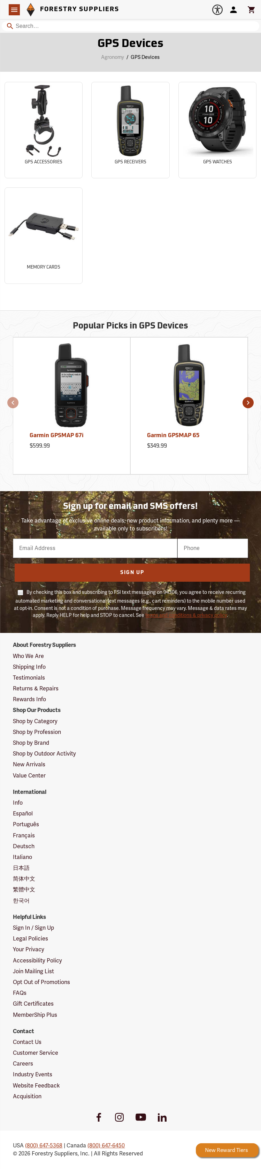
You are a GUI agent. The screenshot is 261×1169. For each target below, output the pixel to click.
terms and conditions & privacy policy (186, 615)
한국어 (21, 900)
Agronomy (112, 57)
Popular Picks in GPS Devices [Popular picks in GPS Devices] (130, 326)
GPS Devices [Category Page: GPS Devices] (130, 44)
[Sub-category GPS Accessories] (44, 130)
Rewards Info (29, 699)
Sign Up (132, 572)
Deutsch (23, 846)
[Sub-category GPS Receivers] (130, 130)
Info (18, 802)
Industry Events (32, 1074)
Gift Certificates (33, 1003)
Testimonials (29, 677)
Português (26, 824)
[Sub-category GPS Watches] (217, 130)
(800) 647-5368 (43, 1145)
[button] (12, 402)
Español (23, 813)
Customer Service (35, 1053)
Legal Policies (30, 938)
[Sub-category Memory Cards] (44, 235)
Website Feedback (36, 1085)
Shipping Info (29, 667)
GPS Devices (145, 57)
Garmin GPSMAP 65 (173, 436)
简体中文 (24, 878)
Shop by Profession (37, 732)
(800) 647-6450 (106, 1145)
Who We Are (28, 656)
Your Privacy (28, 949)
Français (24, 835)
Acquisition (27, 1096)
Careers (23, 1063)
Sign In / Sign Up (33, 927)
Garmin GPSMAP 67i (57, 436)
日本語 (21, 868)
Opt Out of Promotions (41, 982)
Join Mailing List (33, 971)
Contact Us (27, 1042)
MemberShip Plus (35, 1015)
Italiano (22, 857)
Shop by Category (35, 721)
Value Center (29, 775)
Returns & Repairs (36, 688)
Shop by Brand (31, 743)
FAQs (19, 993)
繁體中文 (24, 889)
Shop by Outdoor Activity (44, 753)
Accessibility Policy (37, 960)
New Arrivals (29, 764)
